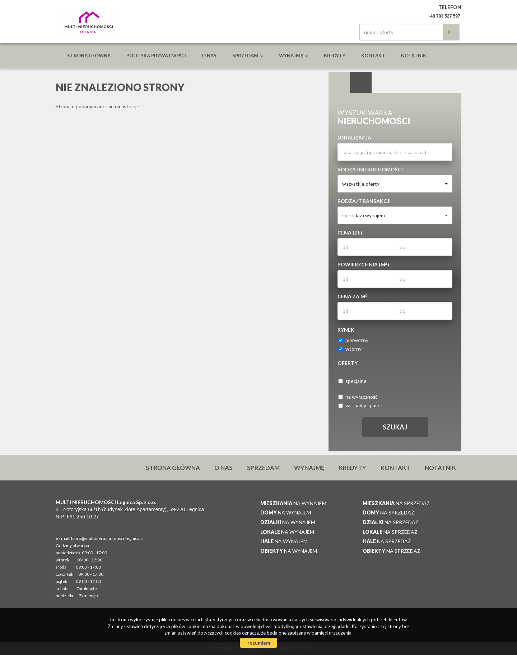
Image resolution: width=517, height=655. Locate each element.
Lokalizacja (354, 137)
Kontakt (373, 55)
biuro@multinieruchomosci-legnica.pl (107, 538)
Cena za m (352, 296)
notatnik (413, 55)
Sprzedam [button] (247, 55)
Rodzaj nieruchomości (370, 169)
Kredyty (334, 55)
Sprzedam (263, 467)
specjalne (352, 381)
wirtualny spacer (360, 405)
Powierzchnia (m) (363, 264)
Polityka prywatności (156, 55)
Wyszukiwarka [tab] (339, 82)
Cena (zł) (349, 232)
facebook (340, 32)
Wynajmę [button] (293, 55)
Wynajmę (309, 467)
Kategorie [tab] (361, 82)
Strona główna (89, 55)
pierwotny (353, 340)
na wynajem (293, 503)
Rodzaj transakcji (364, 201)
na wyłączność (358, 397)
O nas (209, 55)
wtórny (350, 349)
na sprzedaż (396, 503)
